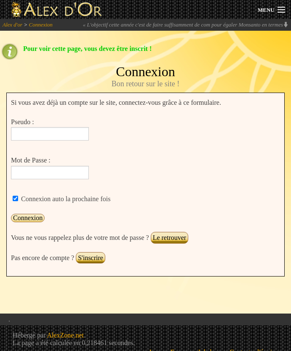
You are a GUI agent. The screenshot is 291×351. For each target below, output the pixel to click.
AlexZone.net (65, 335)
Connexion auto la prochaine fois (64, 198)
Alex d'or (12, 24)
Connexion (40, 24)
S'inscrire (90, 257)
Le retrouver (170, 237)
